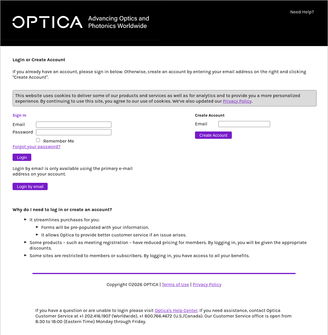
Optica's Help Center (176, 310)
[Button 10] (30, 186)
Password (23, 132)
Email (19, 124)
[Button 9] (22, 157)
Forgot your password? (37, 146)
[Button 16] (213, 135)
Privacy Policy (237, 101)
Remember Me (58, 141)
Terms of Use (175, 284)
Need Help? (302, 12)
